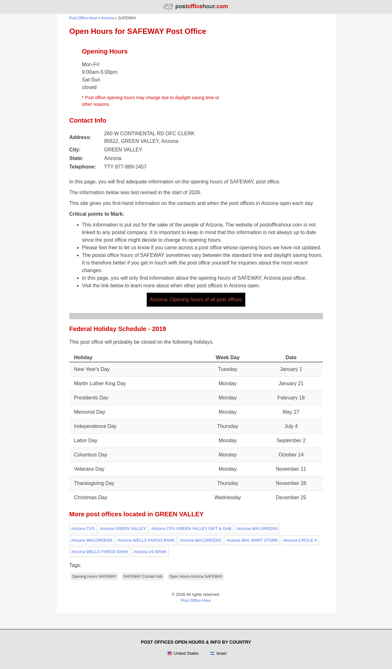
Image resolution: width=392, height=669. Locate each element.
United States (183, 653)
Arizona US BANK (150, 551)
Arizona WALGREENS (257, 528)
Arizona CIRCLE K (300, 540)
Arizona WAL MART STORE (252, 540)
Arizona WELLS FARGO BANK (146, 540)
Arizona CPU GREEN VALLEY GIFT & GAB (191, 528)
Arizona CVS (83, 528)
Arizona (107, 18)
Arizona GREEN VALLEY (123, 528)
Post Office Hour (83, 18)
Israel (218, 653)
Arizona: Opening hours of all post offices (196, 299)
